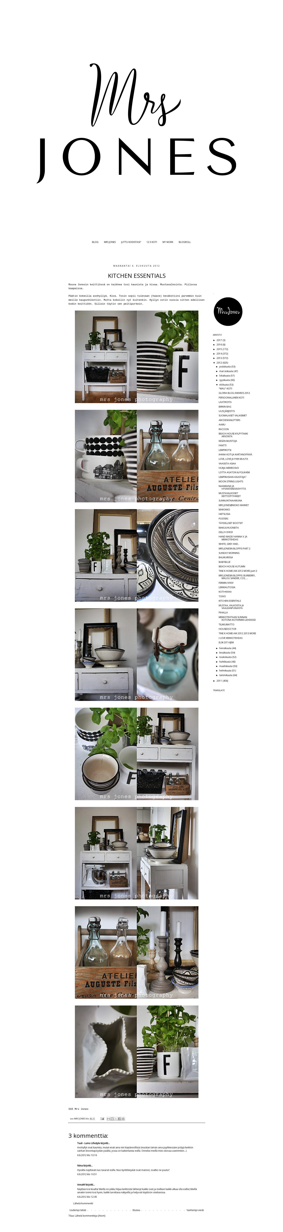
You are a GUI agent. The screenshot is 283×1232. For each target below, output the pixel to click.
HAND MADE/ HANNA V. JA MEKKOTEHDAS (233, 538)
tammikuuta (226, 675)
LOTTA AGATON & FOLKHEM (234, 472)
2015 (220, 349)
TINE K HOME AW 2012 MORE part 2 (238, 571)
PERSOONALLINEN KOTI (231, 397)
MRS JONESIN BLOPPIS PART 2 (234, 548)
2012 (220, 362)
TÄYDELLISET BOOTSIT (231, 523)
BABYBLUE (224, 562)
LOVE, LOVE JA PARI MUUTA (233, 459)
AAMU (222, 424)
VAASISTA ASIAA (227, 463)
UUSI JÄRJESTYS (227, 411)
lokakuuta (224, 375)
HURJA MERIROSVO (229, 468)
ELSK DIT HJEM (226, 642)
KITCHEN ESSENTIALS (230, 600)
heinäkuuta (225, 648)
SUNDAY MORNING (229, 553)
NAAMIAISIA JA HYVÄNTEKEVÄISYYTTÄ (232, 487)
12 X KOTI (152, 242)
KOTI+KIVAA (225, 591)
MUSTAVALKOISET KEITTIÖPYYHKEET (230, 495)
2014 (220, 353)
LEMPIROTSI (225, 450)
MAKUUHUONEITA (229, 527)
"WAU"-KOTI (225, 388)
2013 (220, 358)
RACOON (224, 429)
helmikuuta (225, 670)
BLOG (95, 242)
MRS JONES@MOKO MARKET (234, 505)
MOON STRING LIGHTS (231, 481)
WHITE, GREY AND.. (229, 544)
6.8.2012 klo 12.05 (87, 1196)
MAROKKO (224, 509)
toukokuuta (225, 657)
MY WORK (168, 242)
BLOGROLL (185, 242)
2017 (220, 340)
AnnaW (81, 1184)
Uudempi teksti (77, 1210)
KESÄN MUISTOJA (228, 441)
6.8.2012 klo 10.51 (87, 1174)
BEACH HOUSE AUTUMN (232, 566)
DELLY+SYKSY (226, 532)
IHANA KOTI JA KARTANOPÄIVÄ (235, 454)
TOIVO (222, 596)
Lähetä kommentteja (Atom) (90, 1215)
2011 (220, 680)
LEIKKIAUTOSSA (227, 587)
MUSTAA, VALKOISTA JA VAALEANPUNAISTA (231, 607)
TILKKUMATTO (226, 624)
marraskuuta (226, 371)
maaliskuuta (226, 666)
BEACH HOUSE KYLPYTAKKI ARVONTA (233, 435)
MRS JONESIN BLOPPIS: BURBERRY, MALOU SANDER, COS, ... (237, 577)
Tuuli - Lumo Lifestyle (88, 1143)
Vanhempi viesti (195, 1210)
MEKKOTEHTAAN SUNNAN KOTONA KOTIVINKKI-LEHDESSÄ (237, 618)
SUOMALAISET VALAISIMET (233, 415)
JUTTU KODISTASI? (131, 242)
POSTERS (223, 518)
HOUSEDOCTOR (227, 629)
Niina (80, 1165)
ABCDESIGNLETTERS (229, 420)
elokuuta (224, 384)
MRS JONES (110, 242)
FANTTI (222, 445)
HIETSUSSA (224, 514)
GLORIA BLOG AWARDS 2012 (234, 393)
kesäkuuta (225, 652)
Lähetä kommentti (83, 1203)
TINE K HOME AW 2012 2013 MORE (237, 633)
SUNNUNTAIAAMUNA (230, 500)
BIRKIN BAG (225, 406)
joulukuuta (225, 366)
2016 (220, 344)
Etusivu (136, 1210)
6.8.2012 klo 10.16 (87, 1155)
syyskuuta (224, 380)
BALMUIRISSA (226, 557)
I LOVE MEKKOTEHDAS (230, 638)
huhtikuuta (225, 661)
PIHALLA (223, 612)
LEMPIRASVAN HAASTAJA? (232, 477)
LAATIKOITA (225, 402)
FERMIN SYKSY (226, 582)
